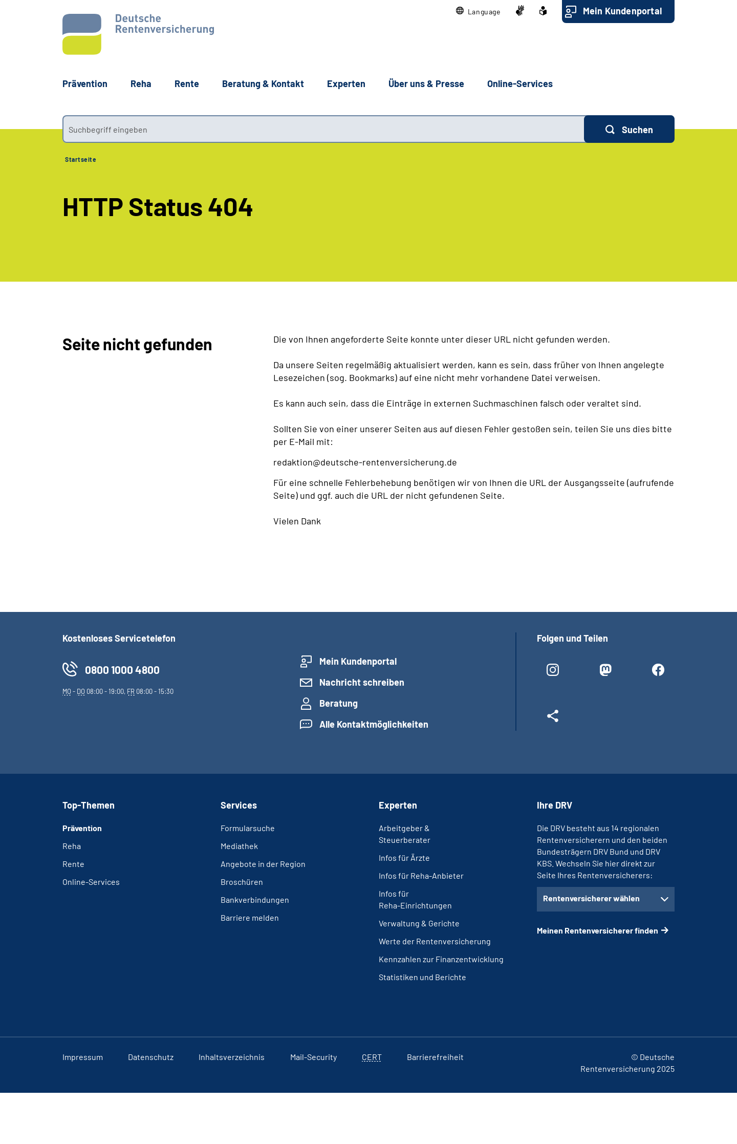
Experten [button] (346, 83)
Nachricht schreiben (361, 682)
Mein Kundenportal (622, 10)
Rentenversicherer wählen (591, 898)
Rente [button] (187, 83)
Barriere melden (250, 917)
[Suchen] (629, 129)
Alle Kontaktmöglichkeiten (373, 724)
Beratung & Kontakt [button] (263, 83)
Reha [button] (141, 83)
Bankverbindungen (255, 899)
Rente (73, 863)
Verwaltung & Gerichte (419, 923)
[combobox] (323, 129)
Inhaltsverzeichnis (232, 1057)
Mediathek (239, 846)
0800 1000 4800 (122, 669)
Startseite (80, 159)
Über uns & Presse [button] (426, 83)
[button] (478, 11)
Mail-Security (313, 1057)
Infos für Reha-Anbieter (421, 875)
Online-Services (520, 83)
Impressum (82, 1057)
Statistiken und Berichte (422, 977)
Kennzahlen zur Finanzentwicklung (441, 959)
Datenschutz (151, 1057)
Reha (71, 846)
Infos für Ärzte (404, 857)
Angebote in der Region (263, 863)
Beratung (338, 703)
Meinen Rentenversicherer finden (597, 930)
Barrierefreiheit (435, 1057)
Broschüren (242, 881)
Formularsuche (248, 828)
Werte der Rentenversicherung (435, 941)
